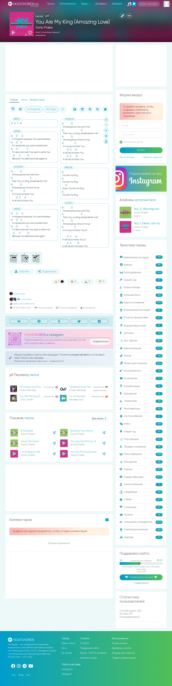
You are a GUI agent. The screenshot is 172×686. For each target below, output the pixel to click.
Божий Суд (141, 280)
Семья (141, 499)
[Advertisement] (59, 68)
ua (27, 675)
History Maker (17, 294)
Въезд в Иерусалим (141, 325)
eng (20, 675)
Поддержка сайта (89, 648)
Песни (50, 4)
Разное (141, 469)
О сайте (84, 643)
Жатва (141, 355)
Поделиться (47, 271)
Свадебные (141, 492)
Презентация (37, 100)
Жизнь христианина (141, 363)
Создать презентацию (124, 658)
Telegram (67, 674)
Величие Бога (141, 295)
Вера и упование (141, 302)
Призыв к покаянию (141, 447)
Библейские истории (141, 257)
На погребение (141, 416)
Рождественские (141, 477)
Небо (141, 424)
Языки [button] (84, 4)
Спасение (141, 507)
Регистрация (127, 157)
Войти (141, 150)
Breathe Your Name (82, 431)
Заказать (117, 4)
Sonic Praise (44, 27)
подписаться (101, 341)
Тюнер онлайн (119, 643)
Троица (141, 514)
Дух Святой (141, 340)
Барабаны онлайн (121, 648)
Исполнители (68, 4)
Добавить (100, 4)
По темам (67, 653)
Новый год (141, 431)
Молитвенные (141, 408)
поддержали (141, 583)
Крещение (141, 393)
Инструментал (141, 371)
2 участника (24, 299)
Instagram (67, 669)
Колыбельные (141, 386)
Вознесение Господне (141, 310)
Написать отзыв (88, 658)
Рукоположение (141, 484)
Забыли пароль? (153, 157)
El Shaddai (27, 431)
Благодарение (141, 272)
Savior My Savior (30, 441)
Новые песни (68, 643)
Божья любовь (141, 287)
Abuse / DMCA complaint (93, 653)
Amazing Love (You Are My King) (37, 387)
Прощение (141, 462)
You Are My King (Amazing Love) (37, 396)
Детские (141, 333)
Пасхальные (141, 439)
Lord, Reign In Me (30, 452)
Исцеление (141, 378)
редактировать (80, 354)
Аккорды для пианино (123, 653)
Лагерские (141, 401)
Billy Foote (30, 304)
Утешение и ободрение (141, 522)
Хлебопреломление (141, 529)
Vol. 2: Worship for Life (149, 209)
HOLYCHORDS (35, 335)
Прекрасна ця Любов (82, 387)
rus (13, 675)
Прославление (141, 454)
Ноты (24, 100)
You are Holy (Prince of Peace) (87, 441)
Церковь (141, 537)
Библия (141, 265)
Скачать (22, 271)
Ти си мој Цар (77, 396)
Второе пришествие (141, 317)
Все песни (99, 419)
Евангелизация (141, 348)
